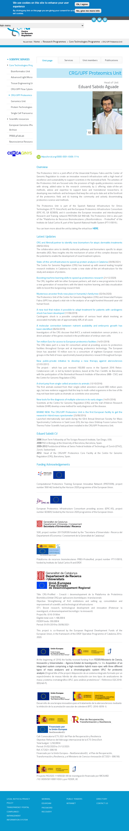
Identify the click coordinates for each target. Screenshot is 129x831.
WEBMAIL (46, 798)
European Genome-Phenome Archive (24, 127)
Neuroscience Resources (22, 141)
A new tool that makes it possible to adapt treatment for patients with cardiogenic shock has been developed (79, 311)
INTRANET (71, 803)
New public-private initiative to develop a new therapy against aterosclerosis (79, 360)
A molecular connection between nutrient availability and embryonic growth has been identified (79, 327)
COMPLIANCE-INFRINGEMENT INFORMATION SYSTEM (17, 815)
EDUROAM (46, 803)
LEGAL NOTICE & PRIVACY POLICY (18, 800)
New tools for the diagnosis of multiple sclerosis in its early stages (70, 399)
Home (37, 41)
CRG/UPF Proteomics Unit (24, 95)
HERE (95, 228)
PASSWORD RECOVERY (47, 809)
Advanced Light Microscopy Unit (27, 77)
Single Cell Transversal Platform (26, 113)
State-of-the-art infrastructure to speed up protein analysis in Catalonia (72, 261)
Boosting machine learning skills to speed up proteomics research (70, 277)
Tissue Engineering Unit (23, 83)
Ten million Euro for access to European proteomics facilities (66, 341)
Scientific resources (19, 119)
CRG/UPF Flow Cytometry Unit (26, 89)
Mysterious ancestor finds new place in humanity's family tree (68, 293)
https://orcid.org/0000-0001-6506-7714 (62, 156)
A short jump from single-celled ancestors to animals (63, 383)
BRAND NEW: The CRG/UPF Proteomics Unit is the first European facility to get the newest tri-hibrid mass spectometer (79, 413)
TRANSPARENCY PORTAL (18, 807)
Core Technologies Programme (84, 41)
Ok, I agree (82, 4)
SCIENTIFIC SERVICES (19, 59)
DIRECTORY (101, 798)
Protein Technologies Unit (24, 107)
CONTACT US (102, 803)
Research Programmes (54, 41)
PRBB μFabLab (16, 135)
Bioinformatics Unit (20, 71)
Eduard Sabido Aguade (98, 86)
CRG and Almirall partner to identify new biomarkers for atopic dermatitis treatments (79, 242)
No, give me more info (88, 11)
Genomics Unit (18, 101)
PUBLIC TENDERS (74, 798)
